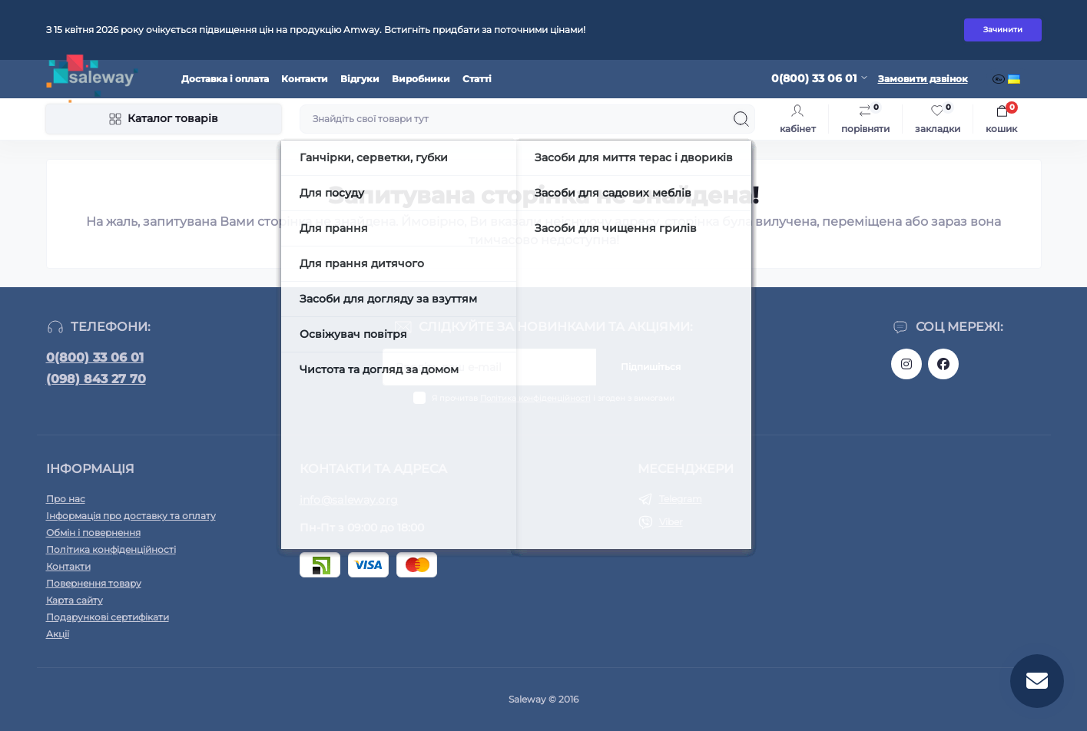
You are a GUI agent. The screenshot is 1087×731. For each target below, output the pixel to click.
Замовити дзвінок (923, 78)
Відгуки (359, 78)
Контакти (304, 78)
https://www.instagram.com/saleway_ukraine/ (906, 364)
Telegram (680, 498)
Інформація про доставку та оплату (131, 515)
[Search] (741, 119)
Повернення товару (93, 583)
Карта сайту (74, 600)
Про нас (65, 498)
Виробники (421, 78)
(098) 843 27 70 (96, 379)
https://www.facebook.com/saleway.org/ (943, 364)
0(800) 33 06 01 (95, 357)
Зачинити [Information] (1002, 30)
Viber (671, 522)
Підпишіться (651, 366)
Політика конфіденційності (535, 398)
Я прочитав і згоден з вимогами (553, 398)
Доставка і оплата (225, 78)
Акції (57, 634)
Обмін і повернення (93, 532)
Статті (477, 78)
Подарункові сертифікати (107, 617)
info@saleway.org (349, 500)
